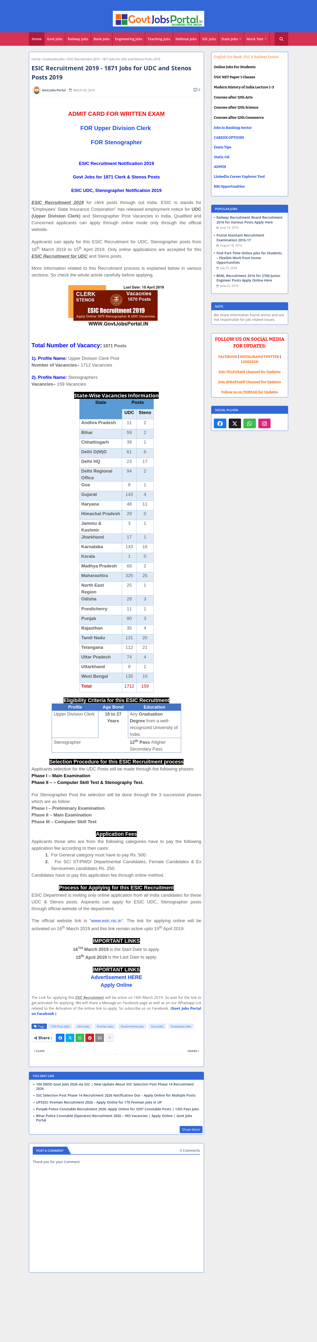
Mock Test (255, 39)
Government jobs (132, 1026)
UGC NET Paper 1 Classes (234, 77)
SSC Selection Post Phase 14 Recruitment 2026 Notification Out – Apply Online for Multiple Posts (116, 1095)
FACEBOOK (227, 357)
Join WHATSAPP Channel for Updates (249, 382)
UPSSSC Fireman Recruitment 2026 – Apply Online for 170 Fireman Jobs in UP (99, 1102)
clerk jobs (83, 1026)
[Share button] (109, 1038)
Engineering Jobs (128, 39)
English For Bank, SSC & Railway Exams (246, 57)
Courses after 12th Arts (233, 97)
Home (37, 39)
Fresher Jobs (105, 1026)
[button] (281, 39)
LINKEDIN (250, 362)
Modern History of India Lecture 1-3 (244, 87)
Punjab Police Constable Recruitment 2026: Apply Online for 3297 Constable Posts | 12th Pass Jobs (117, 1109)
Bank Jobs (102, 39)
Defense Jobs (186, 39)
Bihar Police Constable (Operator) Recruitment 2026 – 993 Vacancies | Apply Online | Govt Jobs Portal (114, 1118)
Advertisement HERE (116, 977)
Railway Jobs (78, 39)
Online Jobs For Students (235, 67)
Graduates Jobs (54, 59)
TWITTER (271, 357)
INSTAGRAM (250, 357)
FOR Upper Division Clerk (115, 128)
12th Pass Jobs (60, 1026)
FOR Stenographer (116, 142)
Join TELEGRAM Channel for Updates (250, 372)
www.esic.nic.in (106, 920)
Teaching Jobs (159, 39)
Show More (191, 1129)
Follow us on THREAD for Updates (249, 392)
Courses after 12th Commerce (239, 117)
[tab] (36, 39)
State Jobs (229, 39)
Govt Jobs (55, 39)
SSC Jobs (209, 39)
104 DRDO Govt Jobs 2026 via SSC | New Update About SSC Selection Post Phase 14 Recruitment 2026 (115, 1086)
